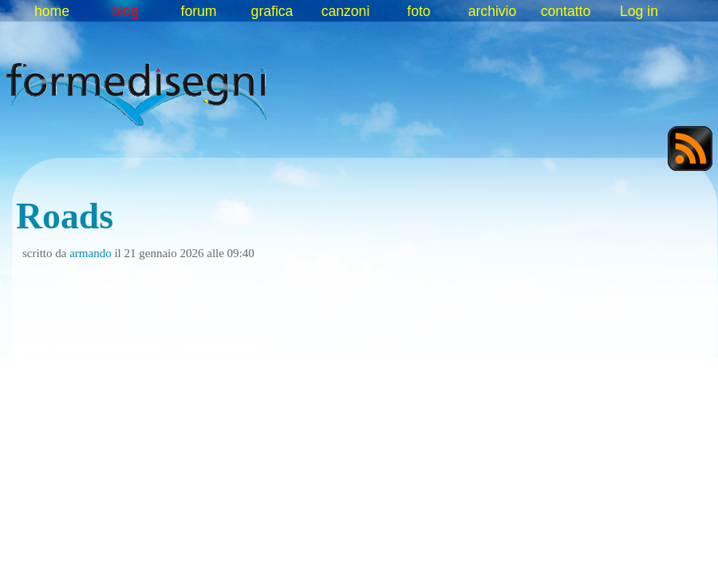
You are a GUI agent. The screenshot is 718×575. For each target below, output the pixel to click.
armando (90, 253)
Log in (639, 11)
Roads (64, 216)
